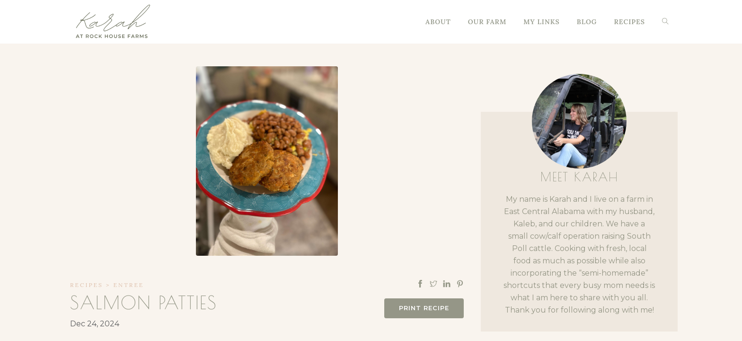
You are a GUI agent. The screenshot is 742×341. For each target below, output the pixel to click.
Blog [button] (587, 22)
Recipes (86, 284)
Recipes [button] (629, 22)
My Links (541, 22)
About (438, 22)
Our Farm (487, 22)
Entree (129, 284)
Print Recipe (424, 308)
